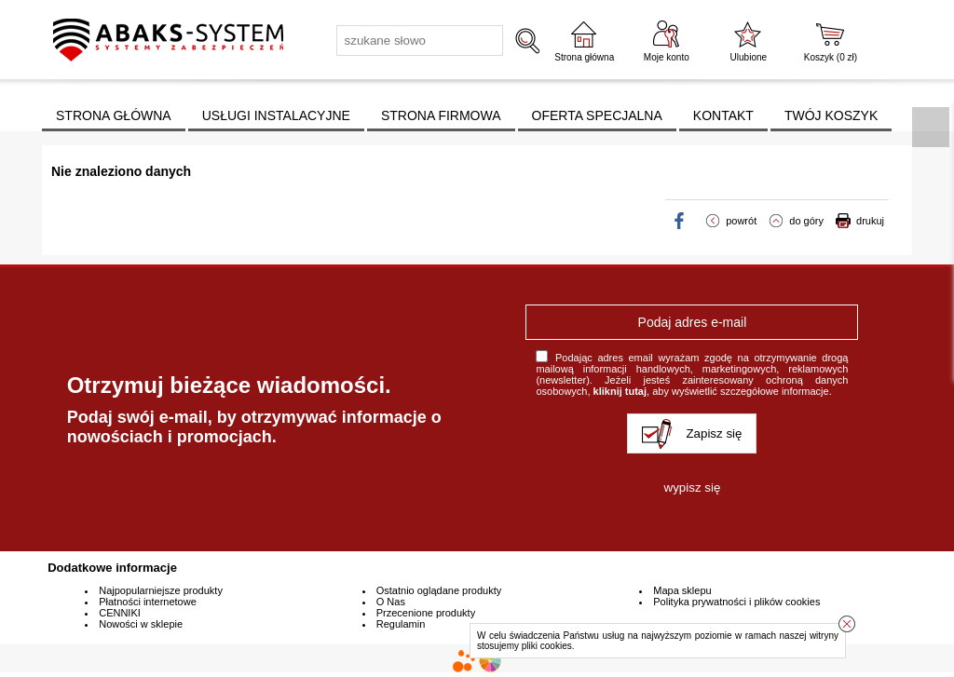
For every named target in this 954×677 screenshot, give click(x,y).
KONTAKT (723, 115)
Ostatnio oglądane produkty (439, 590)
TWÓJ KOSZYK (831, 115)
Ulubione (748, 57)
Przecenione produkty (425, 612)
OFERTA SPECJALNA (597, 115)
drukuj (870, 220)
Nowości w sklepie (141, 624)
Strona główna (584, 57)
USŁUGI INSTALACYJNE (276, 115)
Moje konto (666, 57)
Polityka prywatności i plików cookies (736, 601)
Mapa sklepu (682, 590)
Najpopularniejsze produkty (161, 590)
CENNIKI (120, 612)
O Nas (390, 601)
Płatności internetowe (148, 601)
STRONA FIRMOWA (441, 115)
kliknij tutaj (620, 391)
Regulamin (401, 624)
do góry (806, 220)
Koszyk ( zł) (830, 57)
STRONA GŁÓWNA (113, 115)
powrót (741, 220)
